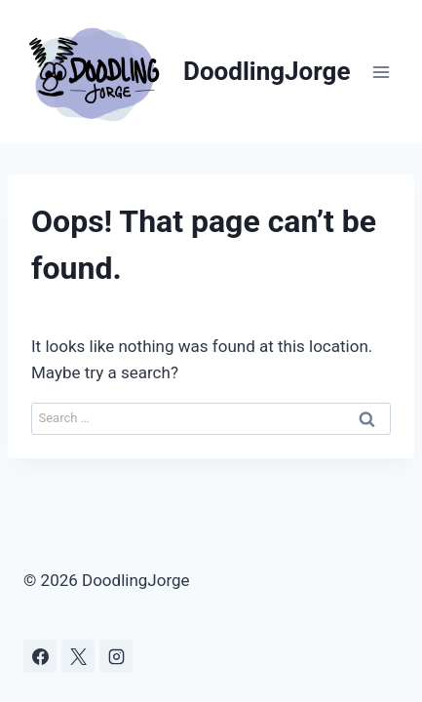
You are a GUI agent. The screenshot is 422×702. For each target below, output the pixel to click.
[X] (78, 656)
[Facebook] (40, 656)
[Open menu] (381, 72)
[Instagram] (116, 656)
